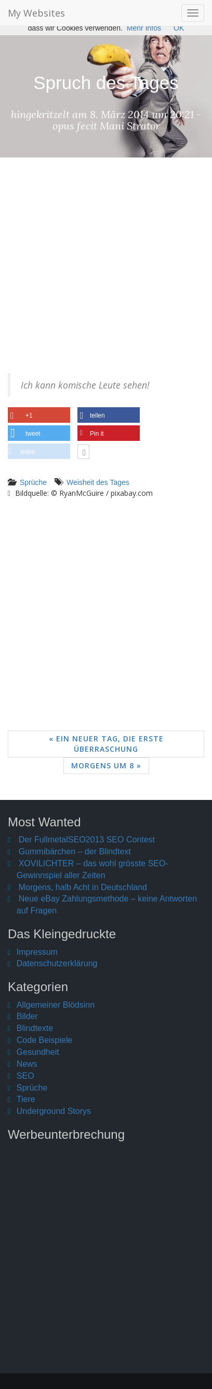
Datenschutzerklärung (57, 963)
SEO (25, 1075)
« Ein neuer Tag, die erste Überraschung (106, 744)
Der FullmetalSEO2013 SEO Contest (87, 839)
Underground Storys (54, 1111)
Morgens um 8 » (106, 765)
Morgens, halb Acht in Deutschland (83, 887)
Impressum (37, 952)
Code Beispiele (45, 1040)
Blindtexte (35, 1028)
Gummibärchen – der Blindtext (75, 851)
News (27, 1063)
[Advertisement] (106, 273)
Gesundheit (38, 1052)
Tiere (26, 1099)
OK (179, 28)
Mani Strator (130, 125)
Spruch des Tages (106, 83)
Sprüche (33, 482)
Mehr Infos (144, 28)
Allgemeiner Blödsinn (56, 1004)
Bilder (27, 1016)
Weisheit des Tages (98, 482)
